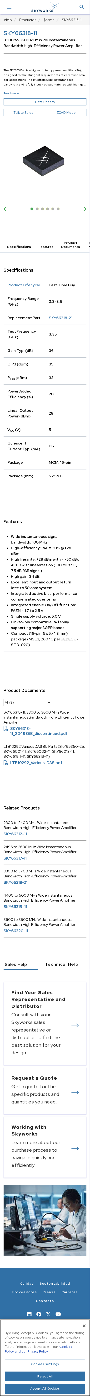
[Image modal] (45, 161)
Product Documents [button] (70, 245)
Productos (27, 20)
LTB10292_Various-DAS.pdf (33, 762)
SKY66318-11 (72, 20)
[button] (81, 7)
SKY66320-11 (16, 930)
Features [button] (46, 247)
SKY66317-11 (15, 858)
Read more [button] (11, 93)
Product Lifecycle (23, 285)
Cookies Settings (45, 1364)
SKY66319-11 (15, 906)
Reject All (44, 1376)
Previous (6, 209)
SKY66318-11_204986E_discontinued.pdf (36, 731)
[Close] (84, 1326)
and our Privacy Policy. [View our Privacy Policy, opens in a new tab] (31, 1351)
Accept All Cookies (45, 1389)
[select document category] (27, 702)
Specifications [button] (19, 247)
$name (49, 20)
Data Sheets (56, 102)
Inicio (8, 20)
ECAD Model (66, 112)
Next (84, 209)
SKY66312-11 (15, 834)
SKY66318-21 (60, 317)
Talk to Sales (23, 112)
